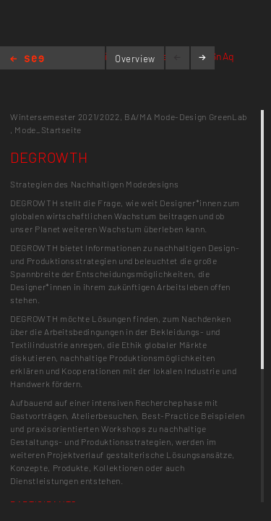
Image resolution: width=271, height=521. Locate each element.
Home (27, 59)
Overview (135, 58)
